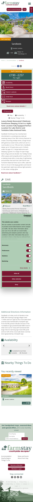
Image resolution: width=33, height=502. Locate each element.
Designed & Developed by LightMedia (17, 488)
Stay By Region (6, 458)
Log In (16, 486)
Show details (24, 268)
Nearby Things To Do (16, 118)
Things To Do (5, 460)
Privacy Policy (23, 482)
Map (10, 115)
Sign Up (25, 438)
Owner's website (9, 91)
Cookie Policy (9, 484)
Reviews (6, 101)
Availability (19, 115)
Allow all (16, 273)
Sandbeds (10, 173)
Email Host (7, 96)
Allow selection (16, 279)
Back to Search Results (14, 9)
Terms (18, 484)
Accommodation (11, 60)
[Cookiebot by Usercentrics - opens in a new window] (23, 216)
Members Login (17, 469)
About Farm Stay (23, 458)
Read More (27, 206)
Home (3, 60)
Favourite (7, 111)
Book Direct (7, 87)
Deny (16, 284)
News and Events (23, 456)
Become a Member (17, 465)
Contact (25, 484)
